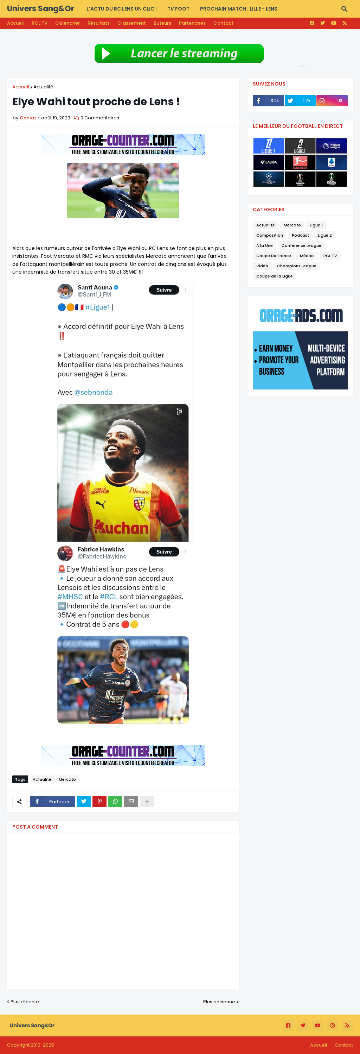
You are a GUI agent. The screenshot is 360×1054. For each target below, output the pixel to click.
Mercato (67, 779)
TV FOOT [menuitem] (178, 8)
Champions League (296, 266)
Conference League (301, 245)
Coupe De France (273, 255)
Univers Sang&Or (40, 8)
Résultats (99, 23)
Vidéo (262, 266)
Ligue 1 (316, 225)
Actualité (43, 86)
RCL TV (39, 23)
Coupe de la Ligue (274, 276)
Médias (307, 255)
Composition (269, 235)
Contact (223, 23)
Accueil (15, 23)
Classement (131, 23)
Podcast (300, 235)
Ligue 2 (325, 235)
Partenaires (192, 23)
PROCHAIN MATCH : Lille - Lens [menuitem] (238, 8)
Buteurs (162, 23)
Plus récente (25, 1001)
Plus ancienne (219, 1001)
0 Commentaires (100, 117)
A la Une (264, 245)
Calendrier (67, 23)
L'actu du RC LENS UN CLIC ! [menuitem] (121, 8)
